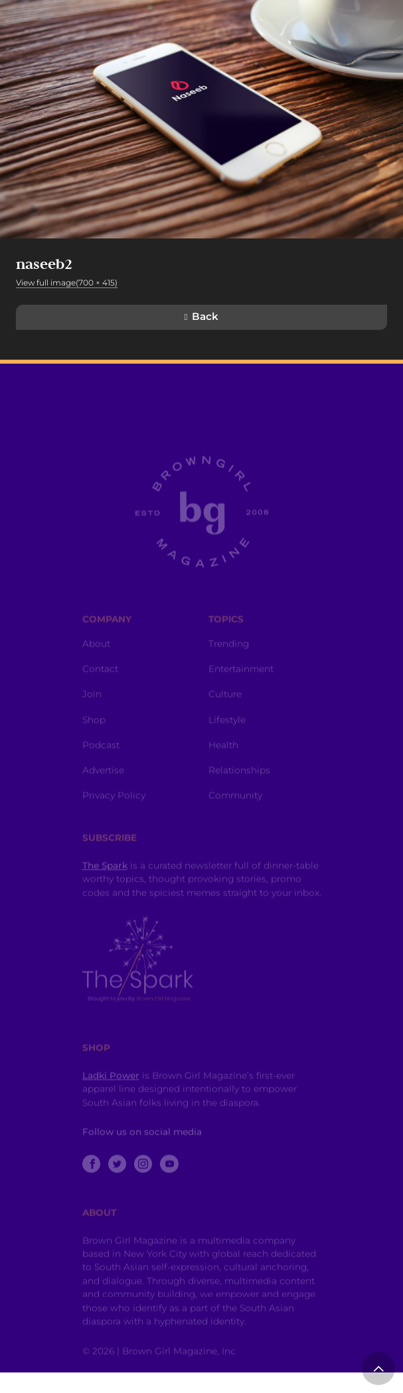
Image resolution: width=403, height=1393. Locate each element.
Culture (225, 711)
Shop (94, 736)
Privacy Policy (113, 812)
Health (223, 762)
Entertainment (241, 686)
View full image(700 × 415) (67, 282)
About (96, 661)
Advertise (103, 787)
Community (235, 812)
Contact (100, 686)
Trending (228, 661)
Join (92, 711)
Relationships (239, 787)
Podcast (101, 762)
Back (205, 316)
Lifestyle (227, 736)
